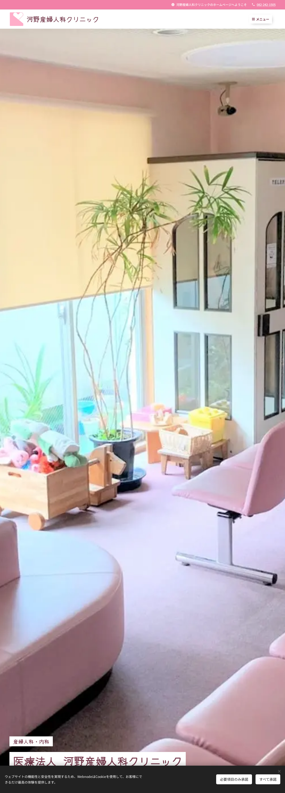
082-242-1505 (266, 4)
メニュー (260, 19)
